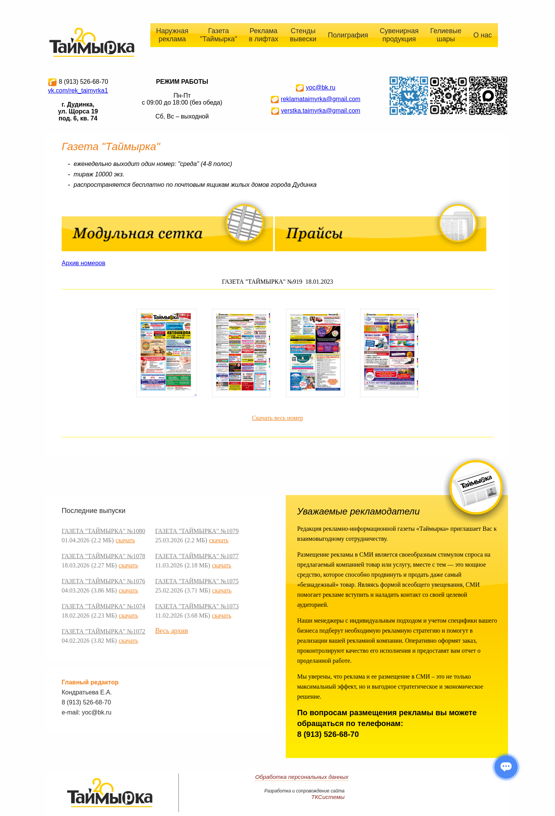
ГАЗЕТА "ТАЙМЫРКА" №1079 (197, 531)
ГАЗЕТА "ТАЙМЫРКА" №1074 (103, 606)
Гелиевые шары (445, 35)
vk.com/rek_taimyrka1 (78, 90)
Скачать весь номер (277, 418)
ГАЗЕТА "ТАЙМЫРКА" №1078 (103, 556)
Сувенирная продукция (399, 35)
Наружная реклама (172, 35)
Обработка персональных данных (301, 777)
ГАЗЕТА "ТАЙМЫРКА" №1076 (103, 581)
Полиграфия (348, 35)
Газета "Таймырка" (218, 35)
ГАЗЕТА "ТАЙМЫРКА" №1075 (197, 581)
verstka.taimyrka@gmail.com (320, 110)
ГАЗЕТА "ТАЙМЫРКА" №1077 (197, 556)
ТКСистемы (328, 797)
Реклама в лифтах (263, 35)
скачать (125, 540)
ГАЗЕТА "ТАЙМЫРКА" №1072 (103, 631)
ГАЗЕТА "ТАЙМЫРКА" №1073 (197, 606)
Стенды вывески (303, 35)
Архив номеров (83, 263)
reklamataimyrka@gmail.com (321, 99)
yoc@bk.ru (320, 87)
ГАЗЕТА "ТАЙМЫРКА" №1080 (103, 531)
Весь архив (171, 631)
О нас (482, 35)
